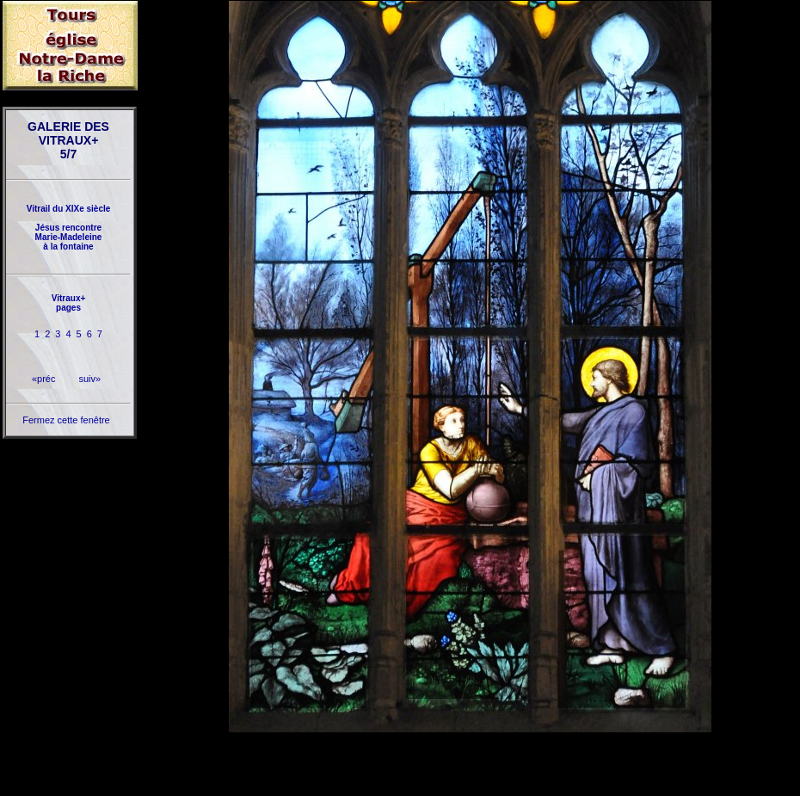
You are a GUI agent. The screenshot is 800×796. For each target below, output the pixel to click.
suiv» (89, 378)
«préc (44, 378)
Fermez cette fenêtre (66, 420)
